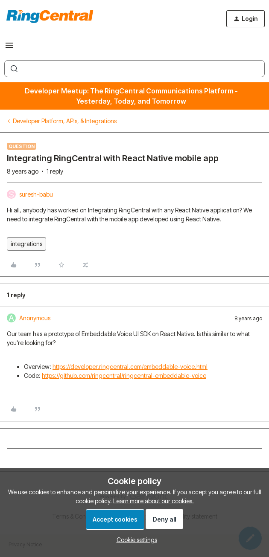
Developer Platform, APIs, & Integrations (65, 121)
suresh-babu (36, 194)
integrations (26, 243)
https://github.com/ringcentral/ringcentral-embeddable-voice (124, 375)
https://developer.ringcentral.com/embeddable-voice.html (130, 366)
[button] (9, 48)
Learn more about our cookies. (153, 501)
